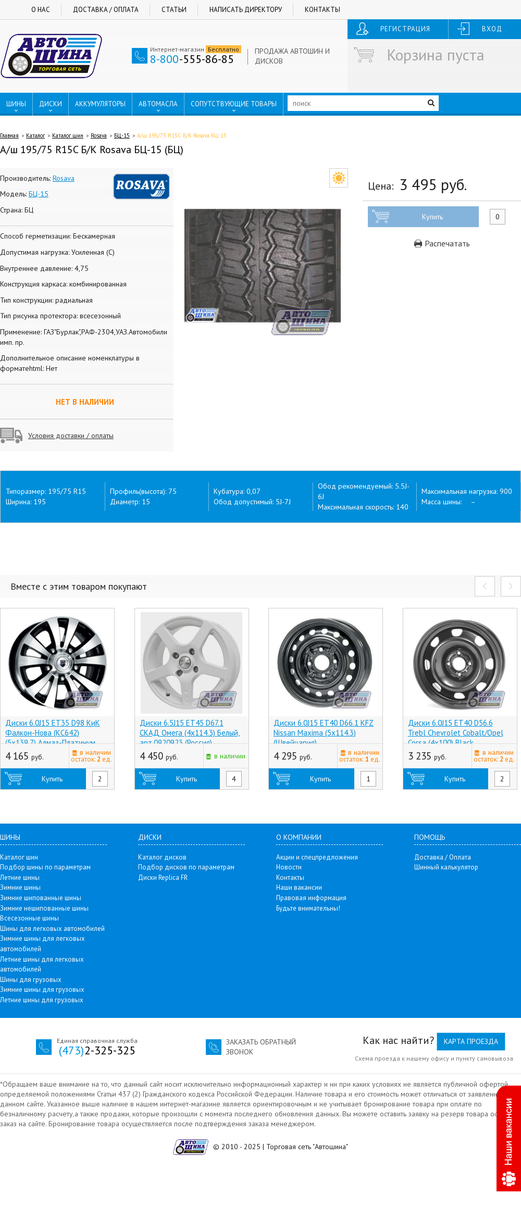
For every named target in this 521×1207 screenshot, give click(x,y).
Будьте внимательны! (308, 908)
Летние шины (20, 877)
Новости (289, 867)
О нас (40, 9)
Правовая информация (311, 897)
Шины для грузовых (30, 979)
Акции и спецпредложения (317, 857)
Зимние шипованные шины (40, 897)
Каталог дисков (162, 857)
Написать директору (245, 9)
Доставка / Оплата (106, 9)
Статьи (174, 9)
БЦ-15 (122, 135)
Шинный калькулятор (446, 867)
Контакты (322, 9)
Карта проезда (471, 1041)
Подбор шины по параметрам (45, 867)
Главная (9, 135)
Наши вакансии (299, 887)
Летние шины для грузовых (41, 1000)
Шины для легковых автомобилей (52, 928)
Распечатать (442, 243)
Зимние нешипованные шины (44, 908)
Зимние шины (20, 887)
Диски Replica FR (163, 877)
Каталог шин (67, 135)
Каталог (35, 135)
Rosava (99, 135)
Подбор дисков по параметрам (186, 867)
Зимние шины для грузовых (42, 989)
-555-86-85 (192, 59)
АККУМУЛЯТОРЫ (100, 103)
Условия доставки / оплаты (71, 435)
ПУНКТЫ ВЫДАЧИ (40, 125)
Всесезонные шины (29, 918)
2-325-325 (97, 1050)
